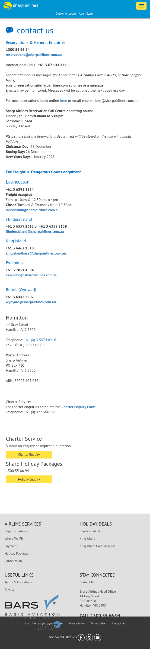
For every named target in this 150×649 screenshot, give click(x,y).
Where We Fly (14, 538)
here (63, 100)
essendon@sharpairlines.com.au (31, 275)
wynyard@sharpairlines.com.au (31, 302)
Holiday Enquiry (29, 479)
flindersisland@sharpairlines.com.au (35, 231)
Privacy (9, 590)
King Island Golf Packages (97, 546)
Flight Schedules (16, 531)
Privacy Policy (77, 623)
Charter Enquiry (29, 454)
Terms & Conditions (18, 582)
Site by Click (118, 623)
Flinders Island (90, 531)
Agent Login (86, 14)
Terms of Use (97, 623)
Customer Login (66, 14)
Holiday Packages (17, 553)
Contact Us (87, 582)
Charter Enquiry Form (78, 406)
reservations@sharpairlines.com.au (34, 54)
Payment (11, 546)
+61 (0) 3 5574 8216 (40, 339)
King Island (87, 538)
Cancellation (13, 561)
